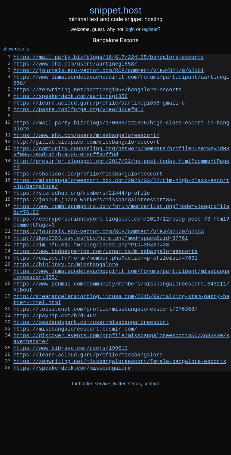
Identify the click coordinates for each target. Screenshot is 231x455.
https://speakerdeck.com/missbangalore (72, 426)
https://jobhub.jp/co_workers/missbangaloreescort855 (94, 227)
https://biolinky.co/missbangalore (66, 303)
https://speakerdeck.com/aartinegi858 (71, 104)
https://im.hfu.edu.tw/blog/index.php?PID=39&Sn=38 (91, 280)
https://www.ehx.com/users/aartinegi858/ (75, 65)
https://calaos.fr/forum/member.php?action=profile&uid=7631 (106, 296)
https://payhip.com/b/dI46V (55, 364)
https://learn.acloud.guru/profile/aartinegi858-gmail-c (99, 112)
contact (151, 442)
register (150, 29)
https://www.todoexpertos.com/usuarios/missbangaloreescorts (106, 288)
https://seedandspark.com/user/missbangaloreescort (91, 372)
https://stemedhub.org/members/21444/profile (82, 219)
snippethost (116, 10)
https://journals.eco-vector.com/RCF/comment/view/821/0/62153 (109, 264)
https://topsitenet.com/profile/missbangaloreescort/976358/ (106, 356)
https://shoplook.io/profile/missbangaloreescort (88, 196)
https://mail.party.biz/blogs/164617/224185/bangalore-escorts (109, 58)
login (130, 29)
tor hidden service (91, 442)
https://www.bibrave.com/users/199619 (71, 403)
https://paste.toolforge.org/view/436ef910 (79, 120)
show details (15, 48)
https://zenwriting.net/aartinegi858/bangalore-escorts (98, 96)
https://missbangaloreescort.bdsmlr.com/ (75, 380)
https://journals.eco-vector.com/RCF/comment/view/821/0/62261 (109, 73)
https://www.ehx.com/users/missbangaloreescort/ (87, 150)
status (134, 442)
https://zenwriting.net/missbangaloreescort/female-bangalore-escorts (120, 418)
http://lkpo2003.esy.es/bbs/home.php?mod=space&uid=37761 (101, 272)
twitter (119, 442)
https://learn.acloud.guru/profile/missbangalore (88, 410)
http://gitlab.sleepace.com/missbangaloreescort (87, 158)
